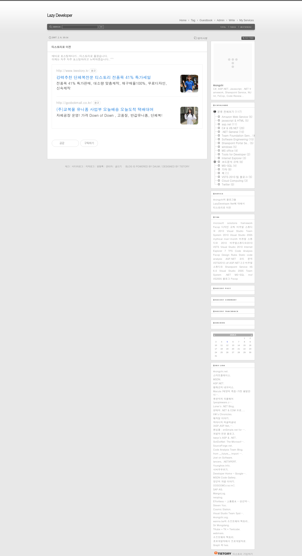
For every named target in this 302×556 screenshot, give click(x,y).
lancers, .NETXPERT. (225, 461)
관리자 (109, 166)
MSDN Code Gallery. (224, 477)
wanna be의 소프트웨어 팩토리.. (231, 521)
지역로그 (90, 166)
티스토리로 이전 (61, 47)
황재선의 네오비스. (223, 387)
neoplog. (218, 497)
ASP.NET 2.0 (236, 262)
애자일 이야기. (221, 418)
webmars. (218, 533)
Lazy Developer (59, 15)
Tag (193, 20)
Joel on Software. (223, 457)
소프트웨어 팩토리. (223, 537)
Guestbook (206, 20)
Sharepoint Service (236, 266)
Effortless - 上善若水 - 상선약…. (231, 501)
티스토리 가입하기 (243, 554)
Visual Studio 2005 (241, 235)
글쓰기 (118, 166)
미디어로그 (77, 166)
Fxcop (234, 278)
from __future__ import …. (228, 453)
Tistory (184, 166)
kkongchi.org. (221, 517)
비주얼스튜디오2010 (241, 243)
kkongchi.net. (221, 371)
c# (227, 262)
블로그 (226, 278)
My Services (246, 20)
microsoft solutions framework (232, 223)
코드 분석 (245, 258)
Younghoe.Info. (222, 465)
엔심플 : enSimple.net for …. (229, 429)
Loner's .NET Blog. (224, 406)
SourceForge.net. (223, 445)
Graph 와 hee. (221, 545)
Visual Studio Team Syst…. (228, 513)
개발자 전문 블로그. (224, 433)
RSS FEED (251, 38)
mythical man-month (225, 239)
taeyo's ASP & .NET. (225, 437)
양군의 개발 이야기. (224, 481)
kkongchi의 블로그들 (224, 199)
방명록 (100, 166)
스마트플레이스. (222, 375)
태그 (67, 166)
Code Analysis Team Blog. (228, 449)
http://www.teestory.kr (72, 71)
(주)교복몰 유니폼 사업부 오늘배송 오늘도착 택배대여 (105, 109)
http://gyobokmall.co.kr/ (74, 103)
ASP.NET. (218, 383)
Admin (220, 20)
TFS (230, 250)
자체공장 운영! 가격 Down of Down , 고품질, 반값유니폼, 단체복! (109, 115)
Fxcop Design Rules (225, 254)
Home (182, 20)
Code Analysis (243, 250)
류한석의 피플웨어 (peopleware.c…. (223, 400)
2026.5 (233, 335)
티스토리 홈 (221, 553)
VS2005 (217, 278)
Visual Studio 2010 (232, 246)
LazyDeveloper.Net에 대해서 (229, 203)
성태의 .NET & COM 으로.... (229, 410)
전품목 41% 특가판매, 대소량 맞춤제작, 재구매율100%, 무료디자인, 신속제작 (111, 86)
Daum (156, 166)
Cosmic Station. (222, 509)
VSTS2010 (219, 262)
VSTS (216, 246)
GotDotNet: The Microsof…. (229, 441)
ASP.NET (231, 258)
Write (232, 20)
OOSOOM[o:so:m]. (224, 485)
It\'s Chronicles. (222, 414)
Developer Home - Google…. (230, 473)
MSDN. (217, 379)
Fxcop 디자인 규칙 (224, 227)
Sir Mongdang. (221, 525)
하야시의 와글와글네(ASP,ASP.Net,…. (224, 423)
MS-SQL (239, 274)
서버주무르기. (221, 469)
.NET (228, 274)
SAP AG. (218, 489)
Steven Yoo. (220, 505)
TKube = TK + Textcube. (227, 529)
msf (250, 274)
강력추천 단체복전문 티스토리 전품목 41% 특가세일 (103, 77)
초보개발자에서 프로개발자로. (230, 541)
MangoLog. (219, 493)
